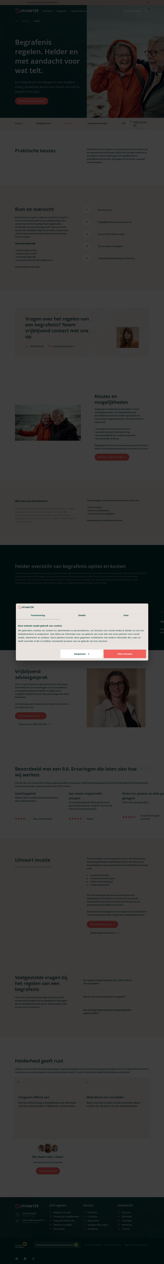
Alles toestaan (124, 653)
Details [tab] (82, 615)
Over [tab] (126, 615)
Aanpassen (81, 653)
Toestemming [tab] (38, 615)
